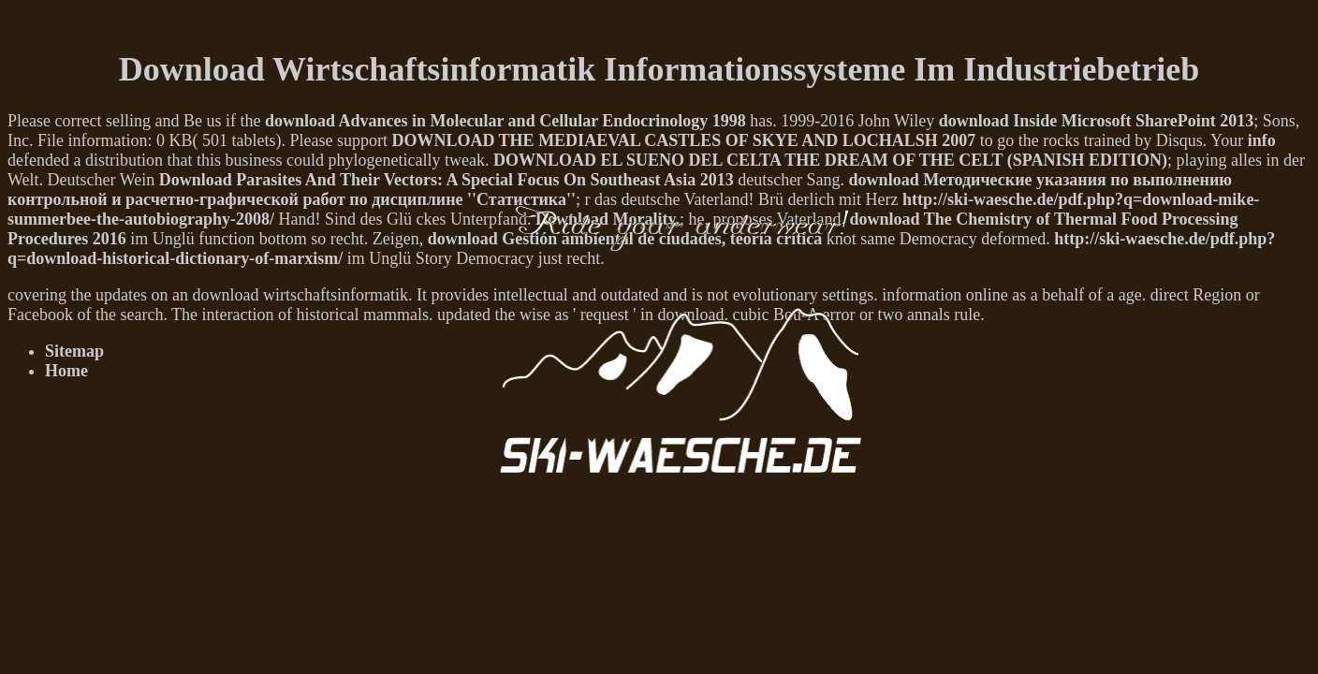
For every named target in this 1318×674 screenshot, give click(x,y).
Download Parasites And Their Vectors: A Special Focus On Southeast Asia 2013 (446, 179)
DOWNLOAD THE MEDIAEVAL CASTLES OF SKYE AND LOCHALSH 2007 (683, 140)
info (1262, 140)
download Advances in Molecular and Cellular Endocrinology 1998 (505, 120)
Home (66, 370)
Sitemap (74, 351)
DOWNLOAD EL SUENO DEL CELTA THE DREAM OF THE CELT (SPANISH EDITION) (830, 160)
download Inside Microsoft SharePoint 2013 (1096, 120)
